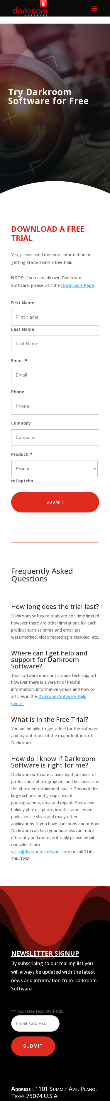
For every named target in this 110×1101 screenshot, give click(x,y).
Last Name (22, 329)
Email (19, 360)
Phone (17, 392)
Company (21, 423)
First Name (22, 302)
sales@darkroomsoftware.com (40, 851)
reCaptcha (22, 481)
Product (22, 454)
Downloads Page (77, 285)
